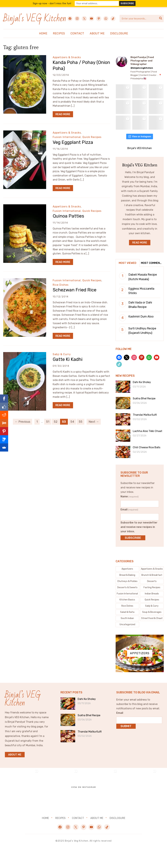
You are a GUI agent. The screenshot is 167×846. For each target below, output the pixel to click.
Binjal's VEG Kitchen (34, 18)
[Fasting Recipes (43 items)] (152, 585)
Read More (62, 114)
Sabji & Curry (62, 354)
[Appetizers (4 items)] (127, 567)
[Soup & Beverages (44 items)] (152, 610)
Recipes (59, 33)
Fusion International (67, 137)
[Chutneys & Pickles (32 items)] (127, 579)
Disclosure (119, 33)
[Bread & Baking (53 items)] (127, 573)
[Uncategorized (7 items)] (127, 622)
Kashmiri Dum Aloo (141, 315)
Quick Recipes (91, 137)
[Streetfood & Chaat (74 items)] (152, 616)
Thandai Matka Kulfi (145, 413)
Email (129, 507)
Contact (77, 33)
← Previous (22, 421)
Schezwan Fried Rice (74, 290)
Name (130, 494)
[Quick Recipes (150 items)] (152, 598)
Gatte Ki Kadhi (68, 359)
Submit (126, 724)
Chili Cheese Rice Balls (146, 445)
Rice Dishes (60, 284)
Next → (94, 421)
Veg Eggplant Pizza (73, 142)
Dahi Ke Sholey (142, 380)
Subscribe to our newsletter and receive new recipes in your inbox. (139, 525)
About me (14, 752)
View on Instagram (139, 134)
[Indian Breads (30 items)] (152, 592)
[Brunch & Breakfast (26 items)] (152, 573)
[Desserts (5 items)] (152, 579)
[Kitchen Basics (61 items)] (127, 598)
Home (43, 33)
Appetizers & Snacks (67, 57)
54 (72, 421)
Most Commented (152, 261)
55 (80, 421)
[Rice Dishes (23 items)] (127, 604)
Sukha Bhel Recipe (144, 396)
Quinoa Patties (68, 216)
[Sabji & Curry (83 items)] (152, 604)
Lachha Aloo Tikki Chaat (147, 429)
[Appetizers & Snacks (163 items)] (152, 567)
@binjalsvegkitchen (141, 68)
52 (55, 421)
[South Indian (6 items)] (127, 616)
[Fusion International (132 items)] (127, 592)
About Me (97, 33)
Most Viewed (127, 261)
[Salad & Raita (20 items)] (127, 610)
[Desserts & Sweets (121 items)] (127, 585)
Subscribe (133, 536)
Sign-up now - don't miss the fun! (54, 3)
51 (47, 421)
